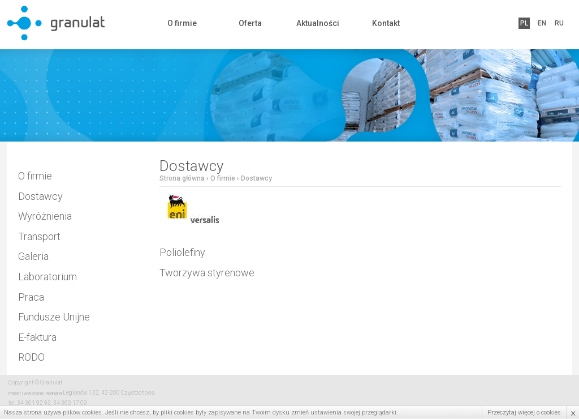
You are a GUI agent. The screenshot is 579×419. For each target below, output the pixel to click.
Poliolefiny (182, 252)
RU (559, 23)
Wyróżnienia (45, 216)
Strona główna (182, 178)
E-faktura (37, 337)
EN (542, 23)
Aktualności (317, 23)
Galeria (33, 256)
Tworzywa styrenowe (206, 273)
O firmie (182, 23)
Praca (31, 297)
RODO (31, 357)
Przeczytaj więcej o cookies (524, 412)
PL (524, 23)
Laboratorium (47, 277)
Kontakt (386, 23)
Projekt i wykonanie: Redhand (35, 393)
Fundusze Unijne (54, 317)
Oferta (250, 23)
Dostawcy (40, 196)
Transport (39, 236)
